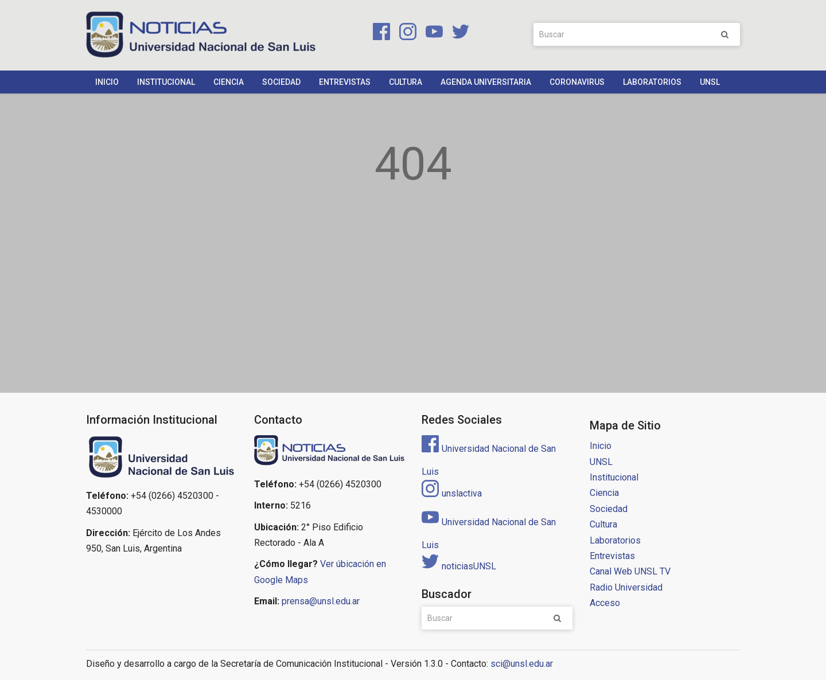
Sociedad (281, 82)
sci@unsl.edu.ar (521, 663)
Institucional (166, 82)
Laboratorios (652, 82)
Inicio (107, 82)
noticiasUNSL (459, 566)
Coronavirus (577, 82)
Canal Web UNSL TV (630, 571)
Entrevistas (345, 82)
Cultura (405, 82)
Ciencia (228, 82)
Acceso (605, 602)
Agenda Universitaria (486, 82)
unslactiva (452, 493)
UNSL (710, 82)
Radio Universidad (626, 587)
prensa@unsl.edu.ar (321, 601)
